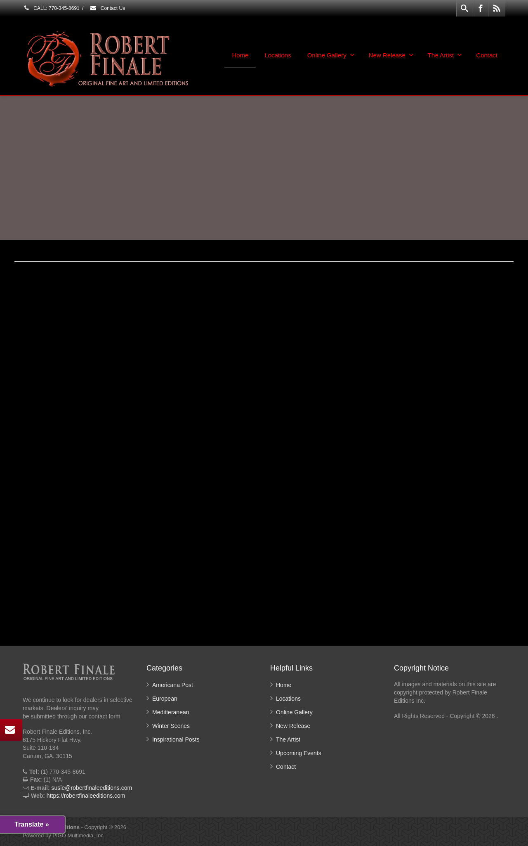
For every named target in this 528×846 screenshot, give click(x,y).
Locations (277, 55)
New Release (391, 55)
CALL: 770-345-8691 (51, 8)
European (164, 698)
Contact (486, 55)
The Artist (445, 55)
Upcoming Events (298, 753)
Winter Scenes (171, 726)
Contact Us (107, 8)
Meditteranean (170, 712)
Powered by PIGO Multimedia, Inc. (64, 835)
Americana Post (172, 685)
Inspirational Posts (175, 739)
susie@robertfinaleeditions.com (92, 787)
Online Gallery (331, 55)
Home (240, 55)
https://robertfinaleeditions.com (86, 795)
